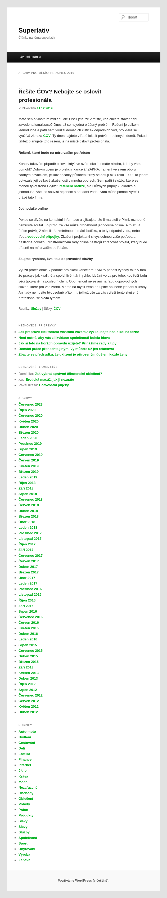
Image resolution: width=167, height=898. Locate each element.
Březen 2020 (29, 432)
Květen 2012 (29, 706)
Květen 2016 (29, 628)
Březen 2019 (29, 472)
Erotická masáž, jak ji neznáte (50, 379)
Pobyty (24, 804)
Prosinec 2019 (30, 444)
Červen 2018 (29, 505)
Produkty (26, 815)
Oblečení (26, 799)
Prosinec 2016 (30, 589)
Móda (23, 782)
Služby (36, 309)
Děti (22, 748)
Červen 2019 (29, 460)
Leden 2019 (28, 477)
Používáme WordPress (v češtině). (83, 880)
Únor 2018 (27, 522)
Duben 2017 (28, 567)
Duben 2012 (28, 712)
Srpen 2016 (28, 611)
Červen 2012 (29, 701)
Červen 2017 (29, 561)
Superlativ (34, 30)
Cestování (27, 743)
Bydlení (25, 737)
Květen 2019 (29, 466)
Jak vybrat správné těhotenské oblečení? (68, 374)
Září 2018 (26, 488)
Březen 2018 (29, 516)
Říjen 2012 (27, 684)
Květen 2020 (29, 421)
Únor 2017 (27, 578)
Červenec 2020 (31, 415)
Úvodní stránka (30, 57)
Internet (25, 765)
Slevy (23, 821)
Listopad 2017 (30, 539)
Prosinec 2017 (30, 533)
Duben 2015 (28, 656)
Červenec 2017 (31, 556)
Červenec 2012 (31, 695)
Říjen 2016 (27, 600)
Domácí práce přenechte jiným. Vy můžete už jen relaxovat (66, 349)
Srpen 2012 (28, 690)
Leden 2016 (28, 639)
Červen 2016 (29, 623)
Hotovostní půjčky (54, 385)
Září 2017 (26, 550)
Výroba (24, 854)
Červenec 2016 (31, 617)
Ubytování (27, 849)
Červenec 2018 (31, 499)
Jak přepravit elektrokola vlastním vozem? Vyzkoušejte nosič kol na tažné (79, 332)
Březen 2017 (29, 572)
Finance (25, 759)
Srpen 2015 (28, 645)
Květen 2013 (29, 673)
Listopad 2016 (30, 594)
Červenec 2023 (31, 404)
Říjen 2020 (27, 410)
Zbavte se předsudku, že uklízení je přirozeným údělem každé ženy (73, 354)
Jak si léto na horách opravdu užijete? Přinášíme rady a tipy (67, 343)
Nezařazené (28, 787)
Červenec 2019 (31, 455)
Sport (23, 843)
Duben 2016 (28, 634)
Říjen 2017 (27, 544)
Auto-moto (27, 732)
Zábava (24, 860)
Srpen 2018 (28, 494)
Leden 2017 (28, 583)
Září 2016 (26, 606)
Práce (23, 810)
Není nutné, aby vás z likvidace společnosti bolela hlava (64, 338)
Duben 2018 (28, 511)
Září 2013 (26, 667)
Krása (23, 776)
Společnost (28, 838)
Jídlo (22, 771)
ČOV (57, 309)
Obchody (26, 793)
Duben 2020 (28, 427)
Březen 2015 (29, 662)
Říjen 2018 (27, 483)
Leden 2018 (28, 527)
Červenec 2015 (31, 651)
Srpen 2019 (28, 449)
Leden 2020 (28, 438)
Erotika (24, 754)
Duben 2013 (28, 678)
